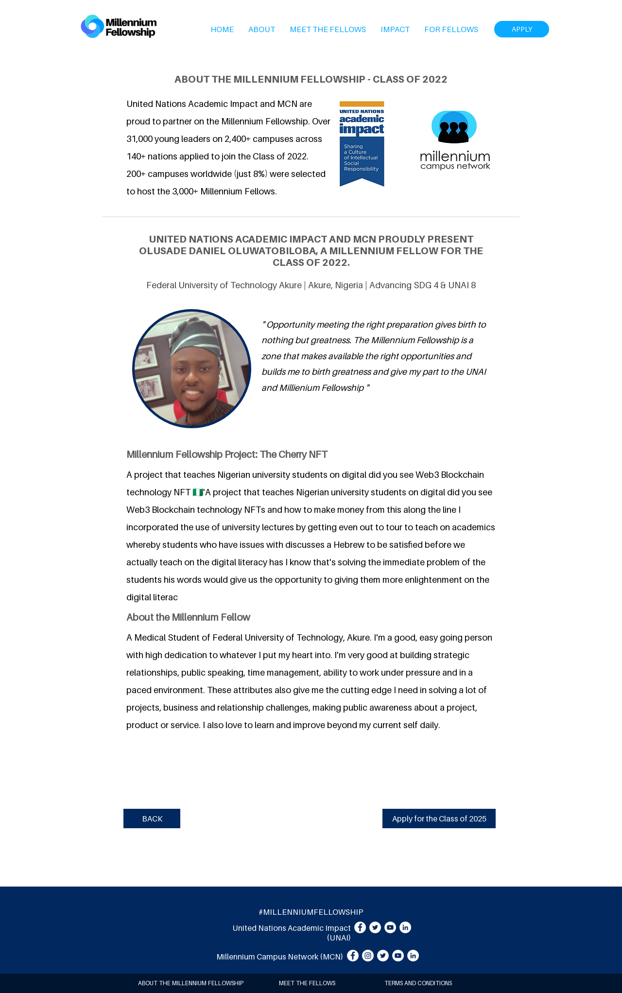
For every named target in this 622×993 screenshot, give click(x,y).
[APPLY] (521, 29)
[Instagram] (368, 955)
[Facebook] (360, 927)
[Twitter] (375, 927)
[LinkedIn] (405, 927)
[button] (261, 29)
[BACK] (151, 818)
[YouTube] (390, 927)
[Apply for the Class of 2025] (439, 818)
